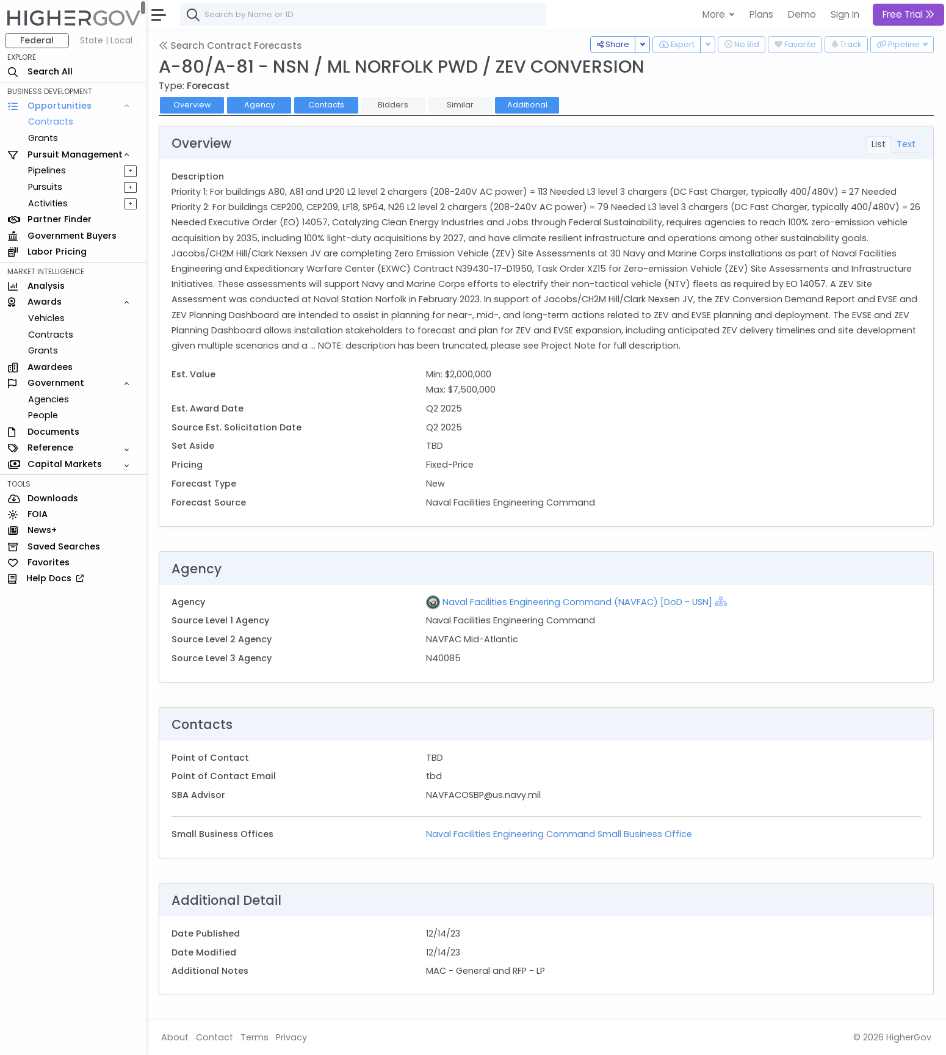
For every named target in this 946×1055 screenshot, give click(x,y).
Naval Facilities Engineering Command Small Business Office (559, 834)
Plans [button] (761, 14)
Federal (37, 40)
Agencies (48, 399)
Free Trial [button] (908, 14)
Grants (43, 138)
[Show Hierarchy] (721, 601)
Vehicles (46, 318)
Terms (254, 1037)
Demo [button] (802, 14)
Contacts (326, 105)
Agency (259, 105)
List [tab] (879, 144)
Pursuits (45, 187)
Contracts (50, 121)
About (175, 1037)
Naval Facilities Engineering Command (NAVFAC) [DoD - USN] (577, 602)
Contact (214, 1037)
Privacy (291, 1037)
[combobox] (363, 14)
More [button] (715, 14)
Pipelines (47, 170)
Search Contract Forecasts (230, 45)
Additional (527, 105)
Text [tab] (906, 144)
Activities (48, 203)
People (43, 415)
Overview (192, 105)
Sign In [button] (845, 14)
